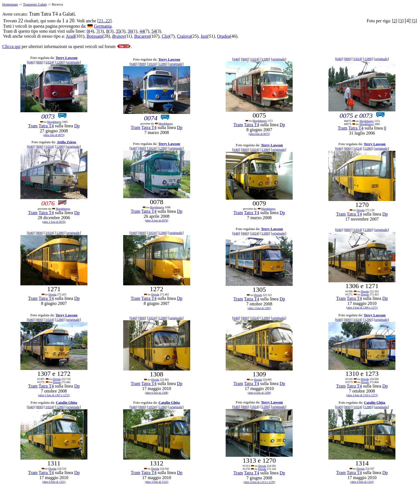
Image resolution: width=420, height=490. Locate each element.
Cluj (166, 36)
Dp (77, 125)
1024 (49, 62)
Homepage (10, 4)
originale (73, 62)
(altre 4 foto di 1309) (259, 392)
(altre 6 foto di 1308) (156, 392)
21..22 (104, 20)
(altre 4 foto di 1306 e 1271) (362, 307)
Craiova (184, 36)
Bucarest (142, 36)
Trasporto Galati (35, 4)
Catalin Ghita (66, 402)
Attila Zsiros (66, 142)
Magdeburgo (54, 121)
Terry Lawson (66, 58)
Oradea (223, 36)
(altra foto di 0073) (54, 135)
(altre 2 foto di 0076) (53, 221)
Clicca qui (11, 46)
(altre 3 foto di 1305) (259, 308)
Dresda (360, 210)
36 (130, 31)
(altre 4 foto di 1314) (362, 481)
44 (142, 31)
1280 (59, 62)
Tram (32, 125)
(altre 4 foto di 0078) (156, 220)
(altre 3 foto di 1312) (156, 481)
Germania (102, 26)
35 (118, 31)
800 (39, 62)
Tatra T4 (46, 125)
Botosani (94, 36)
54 (153, 31)
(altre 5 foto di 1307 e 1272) (54, 395)
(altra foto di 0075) (259, 133)
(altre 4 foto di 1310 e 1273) (362, 395)
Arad (70, 36)
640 (31, 62)
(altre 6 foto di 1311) (53, 481)
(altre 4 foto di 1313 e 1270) (259, 482)
